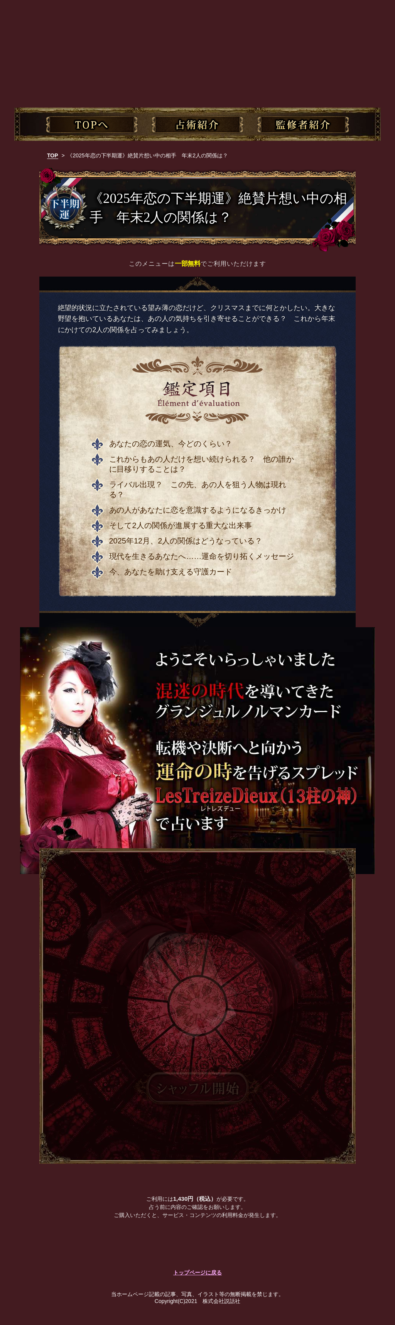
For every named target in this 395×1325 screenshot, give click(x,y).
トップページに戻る (197, 1272)
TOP (52, 155)
